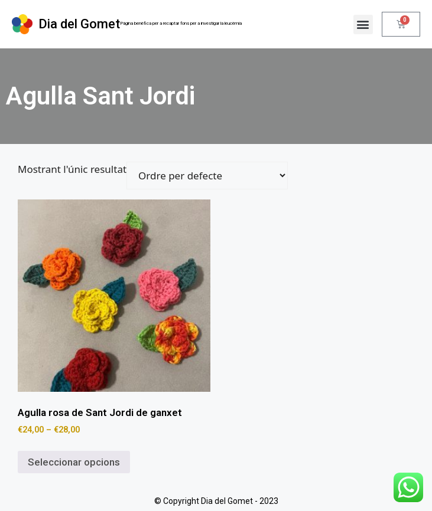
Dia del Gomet (79, 24)
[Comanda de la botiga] (207, 175)
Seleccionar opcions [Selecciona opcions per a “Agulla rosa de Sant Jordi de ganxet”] (74, 462)
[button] (363, 24)
